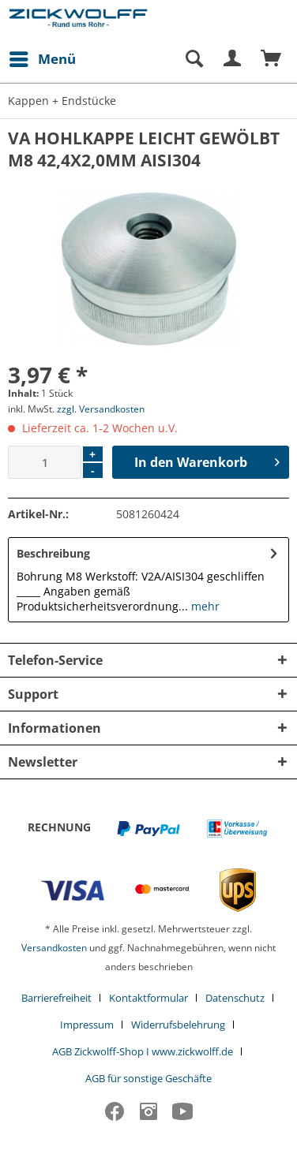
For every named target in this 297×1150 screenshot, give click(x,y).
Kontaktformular (148, 998)
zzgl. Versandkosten (101, 409)
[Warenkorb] (272, 59)
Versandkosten (54, 947)
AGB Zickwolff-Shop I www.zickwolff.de (142, 1051)
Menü (42, 57)
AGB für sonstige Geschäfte (148, 1078)
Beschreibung (53, 553)
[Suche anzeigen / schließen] (193, 59)
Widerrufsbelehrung (178, 1024)
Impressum (87, 1024)
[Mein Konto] (233, 59)
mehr (204, 606)
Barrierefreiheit (56, 998)
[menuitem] (42, 59)
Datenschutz (235, 998)
